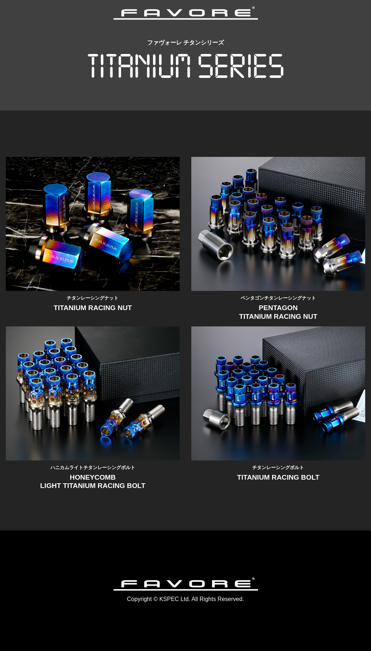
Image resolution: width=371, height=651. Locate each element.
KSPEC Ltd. (174, 599)
